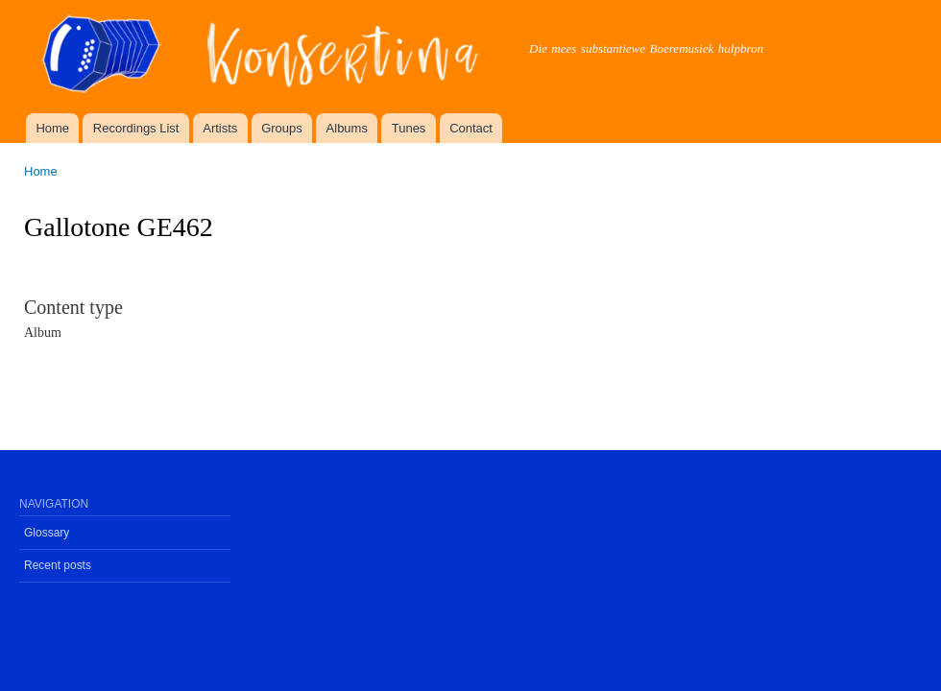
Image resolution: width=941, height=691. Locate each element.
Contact (471, 128)
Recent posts (57, 565)
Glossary (46, 532)
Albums (347, 128)
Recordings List (136, 128)
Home (52, 128)
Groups (281, 128)
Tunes (409, 128)
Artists (220, 128)
